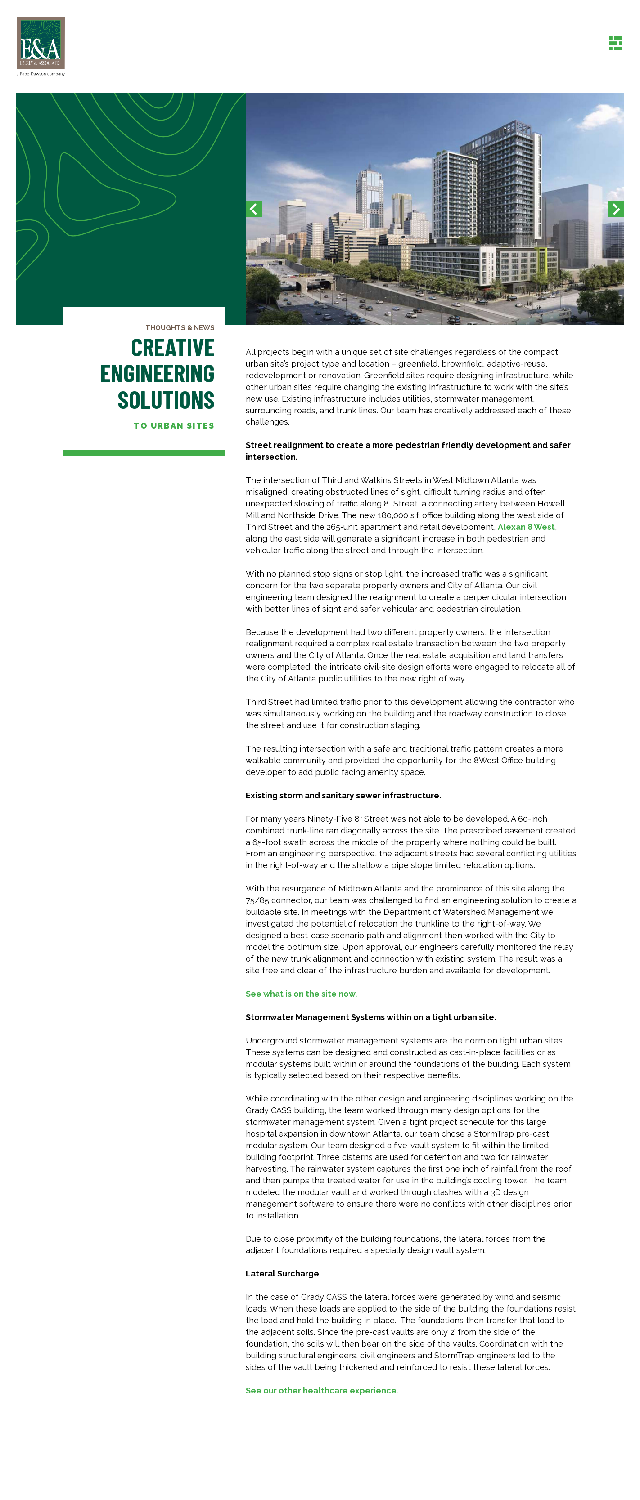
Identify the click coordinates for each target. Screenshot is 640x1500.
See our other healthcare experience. (322, 1390)
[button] (254, 209)
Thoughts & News (180, 328)
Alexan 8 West (526, 527)
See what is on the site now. (301, 994)
